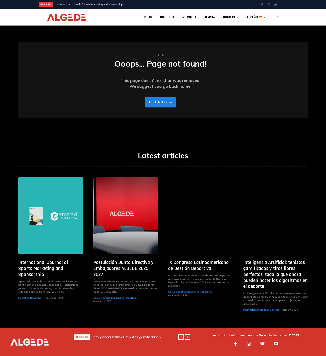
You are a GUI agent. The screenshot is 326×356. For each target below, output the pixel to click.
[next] (176, 4)
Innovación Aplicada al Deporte (261, 309)
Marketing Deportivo (30, 297)
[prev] (170, 4)
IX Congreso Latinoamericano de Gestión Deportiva (198, 265)
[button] (276, 17)
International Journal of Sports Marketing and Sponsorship (43, 268)
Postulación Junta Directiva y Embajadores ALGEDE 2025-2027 (92, 4)
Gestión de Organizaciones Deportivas (115, 297)
